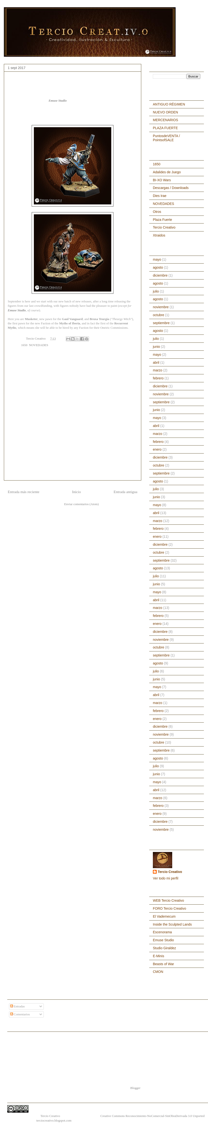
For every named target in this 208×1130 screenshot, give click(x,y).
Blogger (135, 1088)
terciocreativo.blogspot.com (53, 1120)
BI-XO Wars (162, 180)
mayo (157, 259)
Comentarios (20, 1014)
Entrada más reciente (23, 492)
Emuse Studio (58, 100)
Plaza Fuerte (162, 220)
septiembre (161, 323)
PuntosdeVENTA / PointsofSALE (166, 138)
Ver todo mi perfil (165, 878)
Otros (157, 212)
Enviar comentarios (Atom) (81, 504)
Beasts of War (163, 964)
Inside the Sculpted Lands (172, 924)
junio (156, 347)
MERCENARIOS (165, 120)
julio (156, 291)
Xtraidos (159, 235)
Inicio (76, 492)
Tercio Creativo (164, 227)
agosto (158, 267)
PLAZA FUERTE (165, 128)
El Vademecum (164, 916)
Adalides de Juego (167, 172)
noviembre (161, 307)
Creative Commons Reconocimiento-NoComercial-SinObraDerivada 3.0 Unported (152, 1116)
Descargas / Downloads (171, 188)
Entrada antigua (125, 492)
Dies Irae (159, 196)
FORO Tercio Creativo (169, 908)
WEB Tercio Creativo (168, 900)
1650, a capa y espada (21, 1116)
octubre (158, 315)
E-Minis (158, 956)
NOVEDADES (38, 345)
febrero (158, 378)
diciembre (160, 275)
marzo (157, 370)
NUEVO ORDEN (165, 112)
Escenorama (162, 932)
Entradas (17, 1006)
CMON (158, 972)
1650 (24, 345)
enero (157, 449)
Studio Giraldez (164, 948)
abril (156, 362)
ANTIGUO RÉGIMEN (169, 104)
